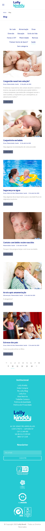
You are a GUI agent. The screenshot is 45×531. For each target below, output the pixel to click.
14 (31, 366)
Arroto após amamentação (14, 292)
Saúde (33, 42)
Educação (20, 33)
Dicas (34, 29)
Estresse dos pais (10, 342)
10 (12, 366)
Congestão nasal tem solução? (16, 81)
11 (17, 366)
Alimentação (23, 29)
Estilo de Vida (32, 33)
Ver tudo (13, 29)
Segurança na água (11, 190)
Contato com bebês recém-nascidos (18, 242)
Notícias (35, 38)
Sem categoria (22, 46)
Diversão (11, 33)
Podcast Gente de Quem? (18, 42)
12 (22, 366)
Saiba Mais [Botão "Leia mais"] (8, 102)
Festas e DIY (11, 38)
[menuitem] (22, 385)
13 (27, 366)
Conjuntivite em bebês (13, 140)
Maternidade (24, 38)
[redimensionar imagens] (22, 64)
